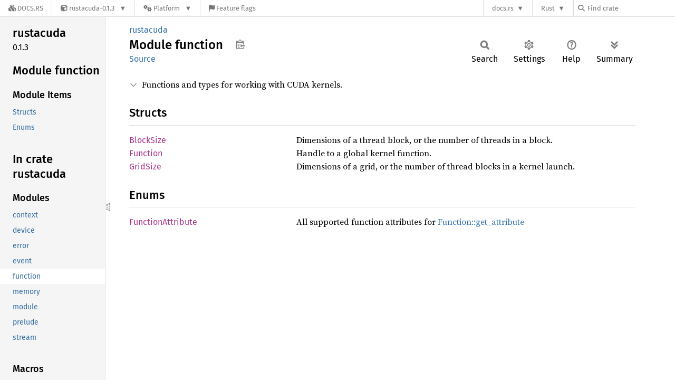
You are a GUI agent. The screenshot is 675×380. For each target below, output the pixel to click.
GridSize (145, 167)
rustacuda (148, 30)
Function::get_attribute (481, 221)
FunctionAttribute (163, 222)
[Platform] (167, 8)
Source (142, 59)
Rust (548, 8)
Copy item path (240, 44)
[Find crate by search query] (630, 8)
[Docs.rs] (26, 8)
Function (145, 153)
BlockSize (147, 140)
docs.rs (503, 8)
